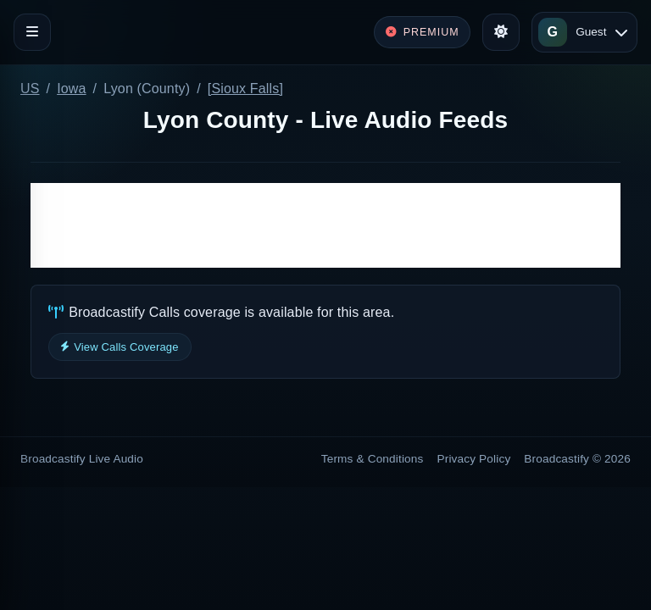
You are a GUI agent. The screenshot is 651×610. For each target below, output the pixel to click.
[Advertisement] (325, 225)
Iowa (71, 88)
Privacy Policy (474, 458)
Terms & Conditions (372, 458)
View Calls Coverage (120, 347)
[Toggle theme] (501, 32)
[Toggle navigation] (32, 32)
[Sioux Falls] (245, 88)
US (30, 88)
